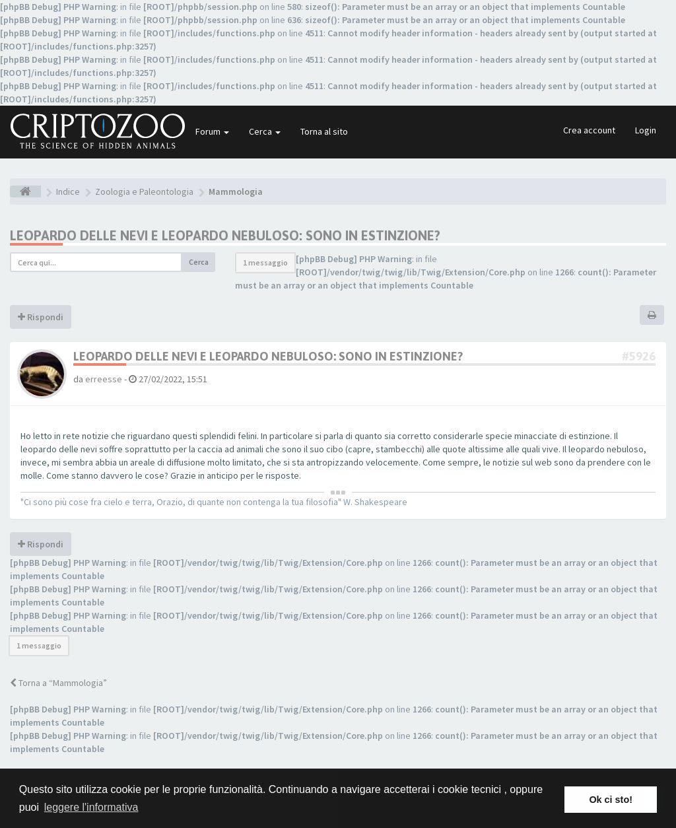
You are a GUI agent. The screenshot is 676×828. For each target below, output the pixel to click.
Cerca (265, 131)
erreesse (103, 379)
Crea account (589, 130)
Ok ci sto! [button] (610, 799)
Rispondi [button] (40, 317)
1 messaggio (265, 262)
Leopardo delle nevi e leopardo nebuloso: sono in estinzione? (225, 235)
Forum (212, 131)
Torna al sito (324, 131)
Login (645, 130)
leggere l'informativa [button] (91, 807)
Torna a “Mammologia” (58, 683)
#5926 (639, 356)
